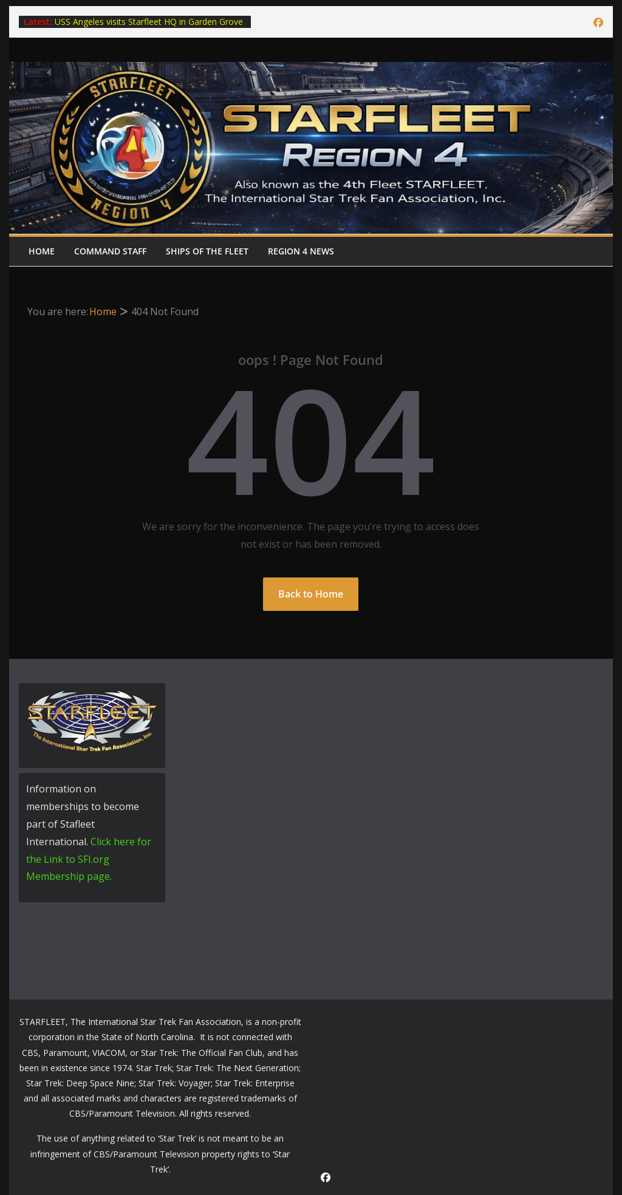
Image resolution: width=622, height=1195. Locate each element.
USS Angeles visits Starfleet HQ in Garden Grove (149, 21)
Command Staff (110, 251)
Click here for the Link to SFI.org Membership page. (88, 859)
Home (42, 251)
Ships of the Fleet (207, 251)
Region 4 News (301, 251)
